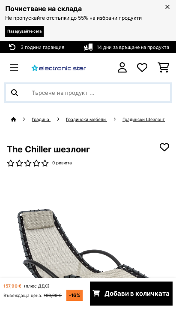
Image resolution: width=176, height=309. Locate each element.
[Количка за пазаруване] (163, 68)
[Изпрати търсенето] (14, 93)
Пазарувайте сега (24, 31)
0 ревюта (62, 163)
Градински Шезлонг (143, 119)
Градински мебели (86, 119)
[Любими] (142, 68)
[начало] (21, 119)
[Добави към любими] (164, 147)
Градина (41, 119)
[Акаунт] (122, 67)
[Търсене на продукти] (88, 92)
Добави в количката (131, 293)
